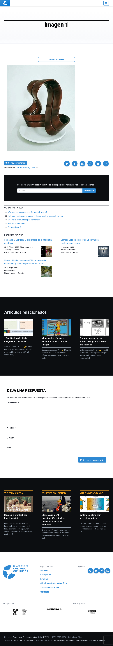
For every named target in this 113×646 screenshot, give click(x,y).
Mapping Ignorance (91, 493)
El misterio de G (14, 227)
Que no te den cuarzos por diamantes (24, 220)
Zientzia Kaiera (13, 493)
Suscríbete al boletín (49, 587)
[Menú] (106, 3)
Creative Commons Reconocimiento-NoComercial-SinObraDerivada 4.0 (79, 640)
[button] (67, 163)
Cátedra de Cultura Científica (53, 583)
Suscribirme (89, 190)
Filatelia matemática (16, 223)
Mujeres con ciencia (54, 493)
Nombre (11, 428)
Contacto (44, 592)
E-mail (10, 438)
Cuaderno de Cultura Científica (24, 640)
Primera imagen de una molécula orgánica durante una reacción (93, 341)
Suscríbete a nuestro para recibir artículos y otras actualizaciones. (55, 185)
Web (9, 448)
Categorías (45, 574)
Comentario (13, 403)
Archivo (43, 570)
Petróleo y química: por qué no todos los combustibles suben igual (35, 216)
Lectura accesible (56, 59)
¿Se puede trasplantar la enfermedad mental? (27, 212)
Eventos (44, 579)
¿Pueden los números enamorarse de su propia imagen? (54, 341)
